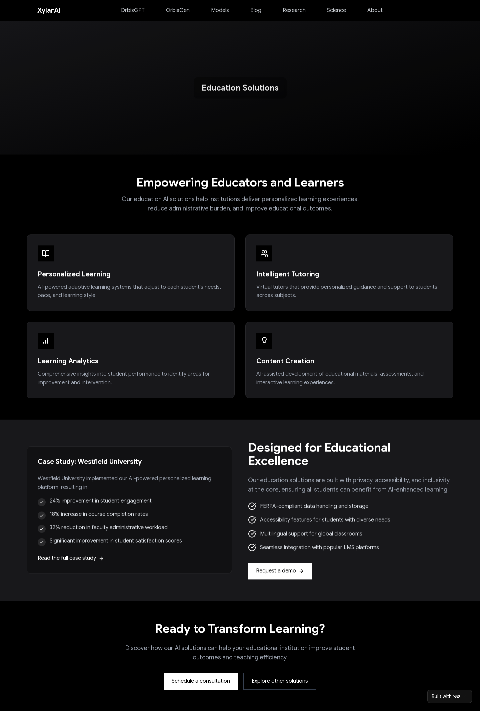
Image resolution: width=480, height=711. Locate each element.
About (375, 10)
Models (220, 10)
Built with (446, 696)
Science (336, 10)
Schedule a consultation (201, 681)
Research (294, 10)
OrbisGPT (133, 10)
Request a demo (280, 570)
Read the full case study (71, 558)
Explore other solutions (280, 681)
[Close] (465, 696)
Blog (255, 10)
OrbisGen (178, 10)
